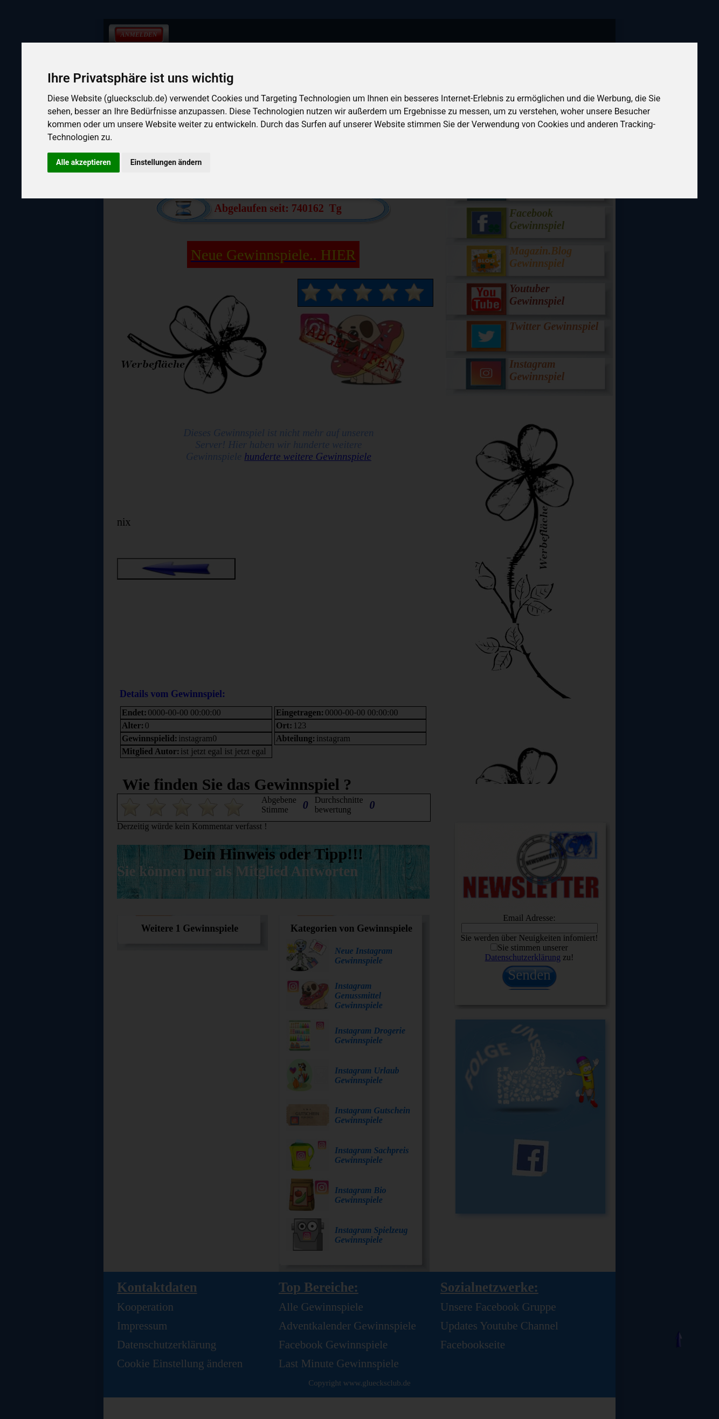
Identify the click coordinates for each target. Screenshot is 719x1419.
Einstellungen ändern (166, 162)
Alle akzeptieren (83, 162)
